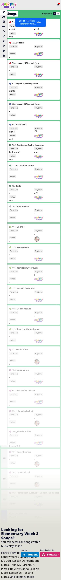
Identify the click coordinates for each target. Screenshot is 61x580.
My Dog (6, 560)
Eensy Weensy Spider (14, 557)
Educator (50, 554)
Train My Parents (20, 565)
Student (29, 554)
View (39, 22)
